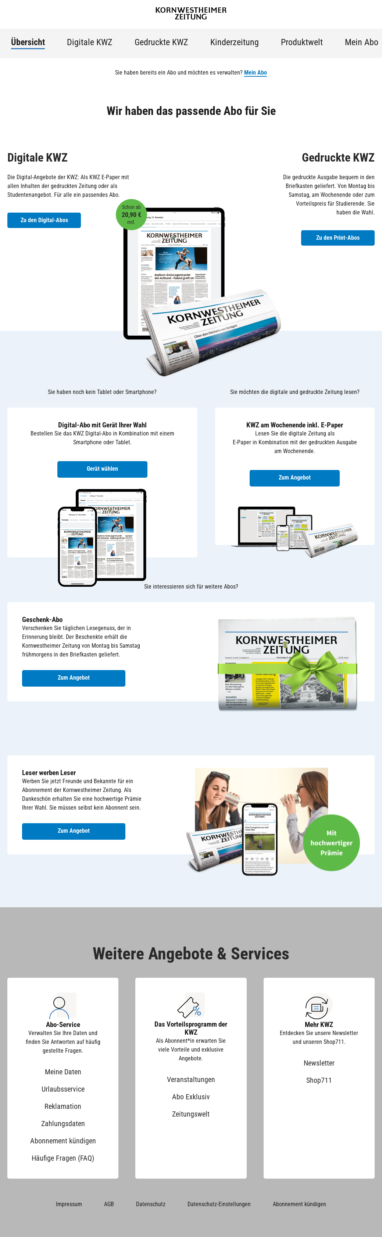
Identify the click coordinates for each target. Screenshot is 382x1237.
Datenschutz (150, 1204)
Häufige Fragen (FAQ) (63, 1158)
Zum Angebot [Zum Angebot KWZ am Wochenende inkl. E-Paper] (295, 477)
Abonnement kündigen (63, 1140)
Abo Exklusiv (191, 1096)
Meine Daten (63, 1071)
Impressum (69, 1204)
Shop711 (319, 1080)
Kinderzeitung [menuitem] (234, 42)
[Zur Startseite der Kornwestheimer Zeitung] (191, 14)
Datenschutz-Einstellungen (219, 1204)
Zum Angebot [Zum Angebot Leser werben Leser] (74, 830)
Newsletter (319, 1063)
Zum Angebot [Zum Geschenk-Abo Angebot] (74, 677)
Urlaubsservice (63, 1089)
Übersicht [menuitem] (28, 42)
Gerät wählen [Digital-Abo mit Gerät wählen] (102, 468)
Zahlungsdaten (63, 1123)
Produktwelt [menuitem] (302, 42)
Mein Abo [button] (255, 72)
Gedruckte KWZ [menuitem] (161, 42)
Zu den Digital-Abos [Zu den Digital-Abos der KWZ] (44, 220)
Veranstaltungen (191, 1079)
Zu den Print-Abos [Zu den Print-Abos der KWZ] (338, 237)
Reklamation (62, 1106)
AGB (109, 1204)
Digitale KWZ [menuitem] (90, 42)
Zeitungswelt (191, 1114)
